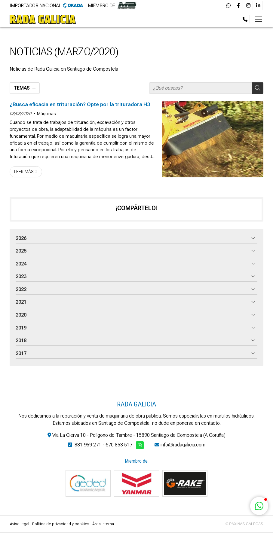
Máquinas (46, 113)
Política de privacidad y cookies (60, 524)
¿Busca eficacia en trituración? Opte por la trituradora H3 (80, 104)
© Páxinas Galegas (244, 524)
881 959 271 (88, 445)
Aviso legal (19, 524)
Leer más (24, 171)
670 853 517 (119, 445)
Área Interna (103, 524)
